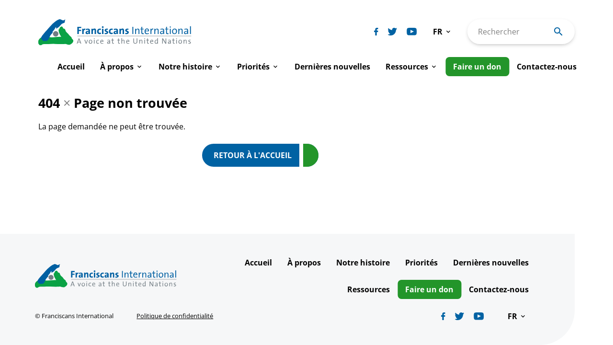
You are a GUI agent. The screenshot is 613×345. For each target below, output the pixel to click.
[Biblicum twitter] (392, 31)
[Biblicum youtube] (412, 31)
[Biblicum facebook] (376, 31)
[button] (442, 31)
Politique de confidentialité (174, 315)
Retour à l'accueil (253, 155)
